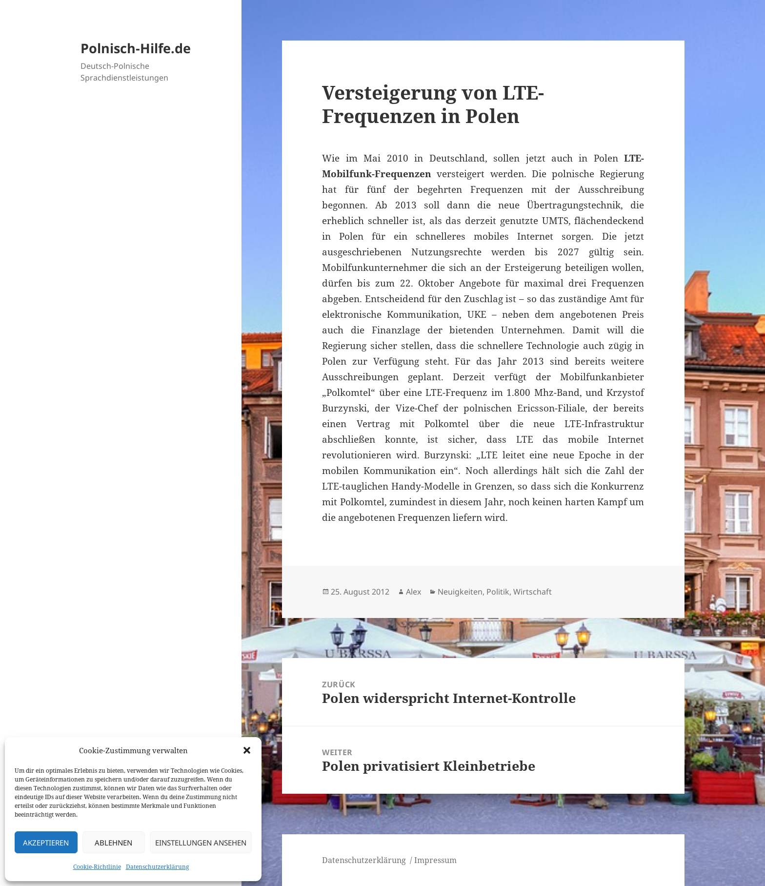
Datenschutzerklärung (157, 867)
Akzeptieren (46, 842)
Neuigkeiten (460, 591)
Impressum (435, 860)
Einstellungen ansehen (200, 842)
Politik (497, 591)
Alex (413, 591)
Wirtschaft (532, 591)
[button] (247, 750)
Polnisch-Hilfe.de (136, 48)
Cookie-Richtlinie (97, 867)
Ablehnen (113, 842)
